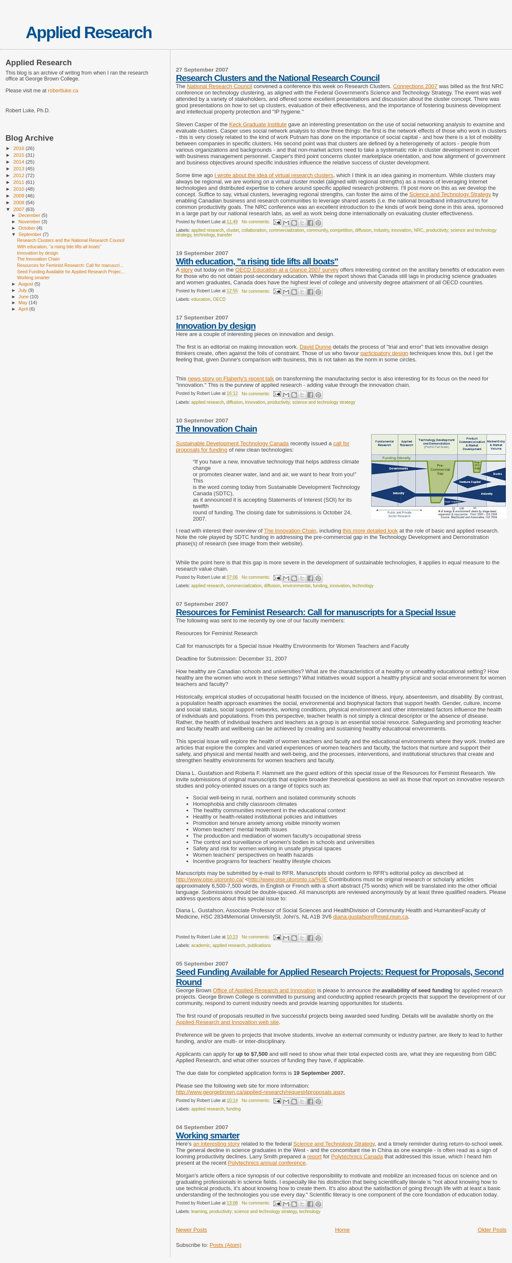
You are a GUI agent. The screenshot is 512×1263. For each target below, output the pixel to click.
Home (342, 1230)
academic (200, 945)
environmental (296, 585)
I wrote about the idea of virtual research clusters (273, 175)
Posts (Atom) (225, 1245)
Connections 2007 (415, 86)
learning (199, 1211)
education (200, 299)
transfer (224, 235)
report (314, 1156)
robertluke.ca (63, 91)
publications (259, 945)
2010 (19, 189)
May (24, 302)
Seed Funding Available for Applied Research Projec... (71, 271)
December (30, 215)
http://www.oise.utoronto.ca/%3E (288, 879)
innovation (401, 230)
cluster (232, 230)
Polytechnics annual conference (267, 1163)
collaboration (254, 230)
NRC (418, 230)
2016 (19, 148)
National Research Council (219, 86)
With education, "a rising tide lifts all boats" (257, 261)
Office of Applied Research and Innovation (264, 990)
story (186, 269)
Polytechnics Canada (357, 1156)
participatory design (384, 353)
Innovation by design (216, 325)
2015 (19, 155)
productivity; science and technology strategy (311, 402)
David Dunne (315, 347)
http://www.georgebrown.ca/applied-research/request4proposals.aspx (260, 1092)
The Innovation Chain (216, 428)
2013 (19, 168)
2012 (19, 175)
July (23, 290)
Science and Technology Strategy (450, 194)
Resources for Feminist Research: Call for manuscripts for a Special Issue (316, 612)
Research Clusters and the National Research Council (278, 78)
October (28, 227)
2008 (19, 202)
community (316, 230)
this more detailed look (370, 530)
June (24, 296)
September (31, 234)
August (27, 283)
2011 (19, 182)
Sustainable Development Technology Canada (232, 443)
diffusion (363, 230)
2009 (19, 195)
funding (320, 585)
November (30, 221)
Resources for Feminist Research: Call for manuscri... (70, 265)
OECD (219, 299)
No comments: (256, 221)
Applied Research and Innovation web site (227, 1022)
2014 (19, 161)
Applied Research (88, 32)
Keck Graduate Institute (258, 124)
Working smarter (207, 1135)
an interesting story (216, 1144)
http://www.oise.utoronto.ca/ (210, 879)
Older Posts (492, 1230)
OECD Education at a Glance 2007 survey (287, 269)
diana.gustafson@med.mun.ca (370, 916)
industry (381, 230)
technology (204, 235)
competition (341, 230)
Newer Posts (191, 1230)
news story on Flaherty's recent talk (231, 378)
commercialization (286, 230)
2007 (19, 209)
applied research (207, 230)
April (24, 308)
